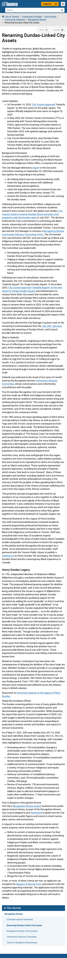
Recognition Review (13, 913)
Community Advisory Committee (22, 937)
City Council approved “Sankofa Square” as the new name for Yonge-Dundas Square (32, 289)
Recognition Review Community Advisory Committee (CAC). (33, 232)
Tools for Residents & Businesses (22, 942)
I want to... (47, 3)
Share (44, 29)
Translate (56, 30)
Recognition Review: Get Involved (22, 931)
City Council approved (43, 104)
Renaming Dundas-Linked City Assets (24, 925)
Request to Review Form (29, 884)
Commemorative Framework (20, 919)
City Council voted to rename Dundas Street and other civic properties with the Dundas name (32, 214)
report (36, 167)
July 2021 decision (52, 326)
